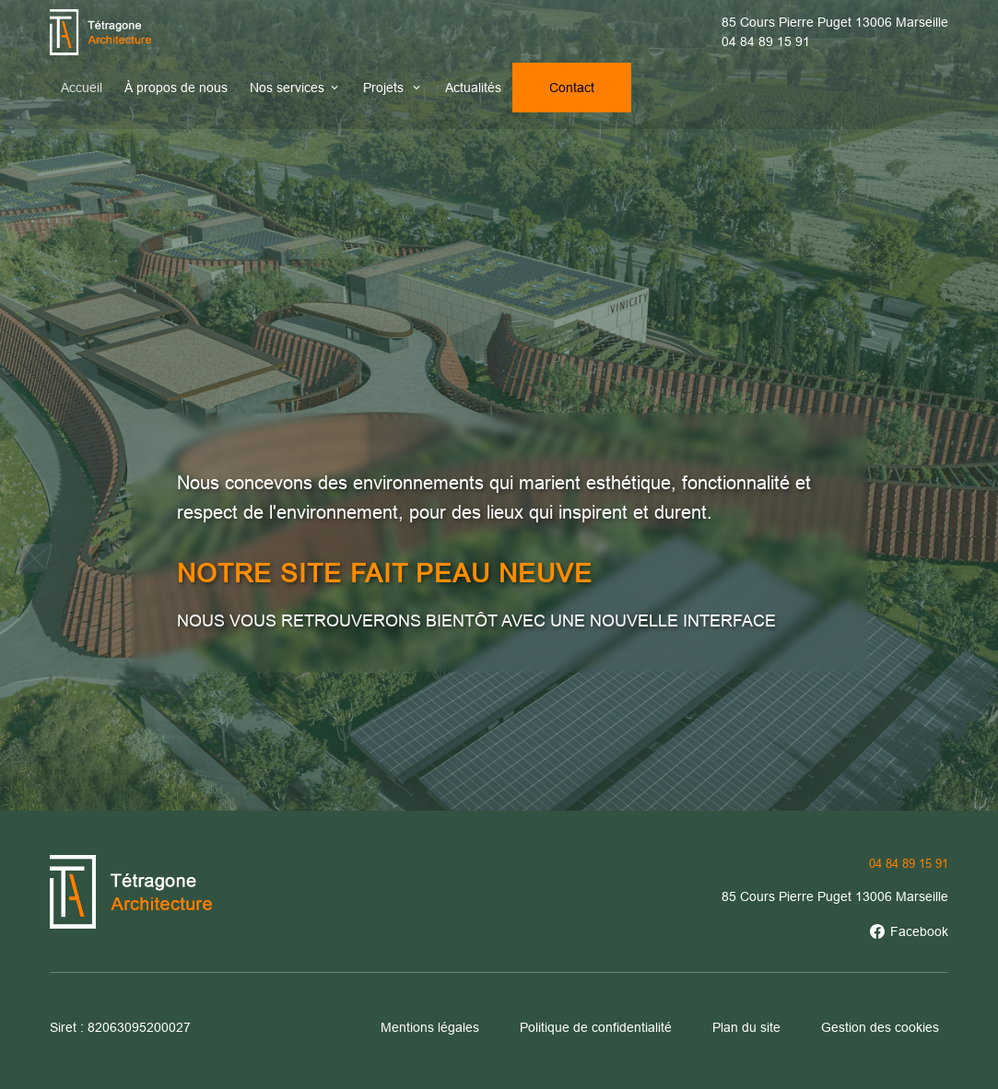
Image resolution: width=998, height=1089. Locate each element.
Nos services (287, 87)
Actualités (473, 87)
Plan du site (746, 1027)
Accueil (81, 87)
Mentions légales (430, 1027)
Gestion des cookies (880, 1027)
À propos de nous (176, 87)
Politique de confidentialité (596, 1027)
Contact (571, 87)
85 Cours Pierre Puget (835, 22)
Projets (385, 87)
